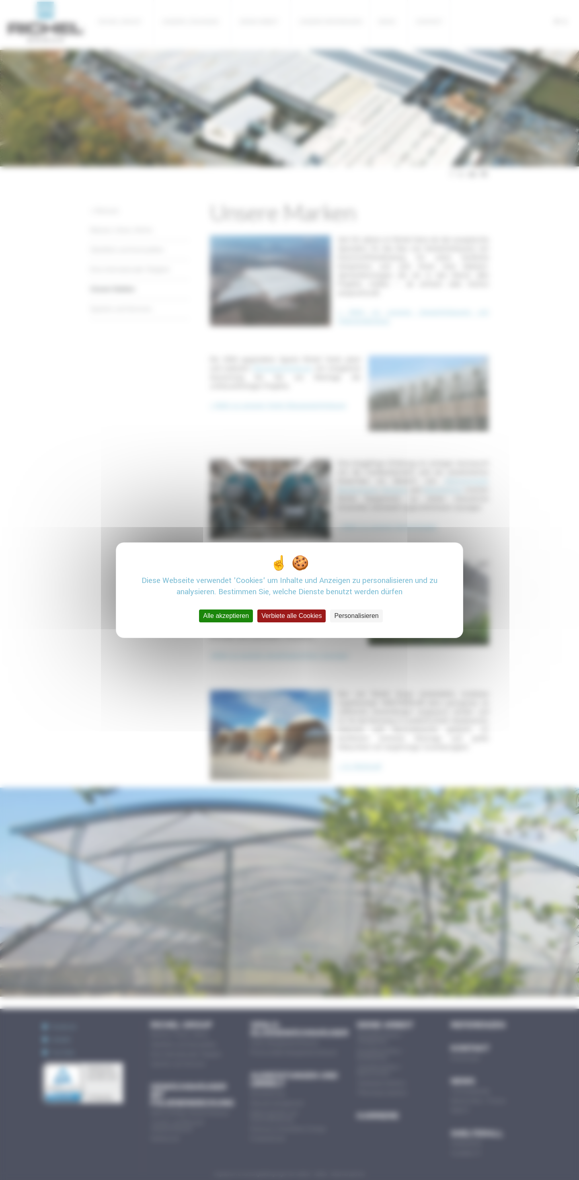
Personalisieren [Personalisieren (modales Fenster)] (356, 615)
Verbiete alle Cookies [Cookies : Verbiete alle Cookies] (291, 615)
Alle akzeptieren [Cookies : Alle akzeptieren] (226, 615)
